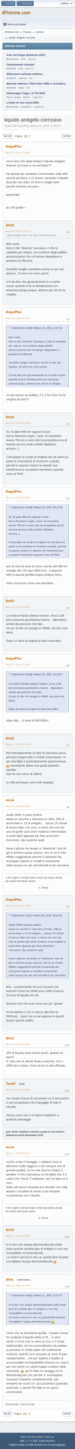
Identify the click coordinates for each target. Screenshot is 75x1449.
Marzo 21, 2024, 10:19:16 (18, 1285)
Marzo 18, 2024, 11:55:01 (18, 152)
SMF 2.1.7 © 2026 (28, 1441)
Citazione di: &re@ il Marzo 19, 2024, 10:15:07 (37, 674)
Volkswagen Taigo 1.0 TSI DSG (25, 93)
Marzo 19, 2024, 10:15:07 (18, 607)
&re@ (10, 225)
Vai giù (8, 136)
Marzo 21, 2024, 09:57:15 (18, 1153)
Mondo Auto (12, 59)
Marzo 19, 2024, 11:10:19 (18, 744)
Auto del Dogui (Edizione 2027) (26, 54)
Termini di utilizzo (35, 1437)
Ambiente (11, 68)
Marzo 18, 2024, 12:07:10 (18, 231)
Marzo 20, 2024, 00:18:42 (18, 806)
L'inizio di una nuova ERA (22, 102)
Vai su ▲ (50, 1437)
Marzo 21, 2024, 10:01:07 (18, 1236)
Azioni (67, 136)
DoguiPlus (14, 146)
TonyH (11, 1083)
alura (9, 1279)
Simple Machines (47, 1441)
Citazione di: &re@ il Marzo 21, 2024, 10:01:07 (37, 1295)
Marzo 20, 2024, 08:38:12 (18, 1044)
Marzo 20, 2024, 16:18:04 (18, 1090)
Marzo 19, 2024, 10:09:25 (18, 497)
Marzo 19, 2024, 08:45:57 (18, 318)
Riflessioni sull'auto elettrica (24, 73)
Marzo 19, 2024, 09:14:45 (18, 423)
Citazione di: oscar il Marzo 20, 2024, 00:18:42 (37, 915)
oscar (10, 800)
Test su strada (13, 97)
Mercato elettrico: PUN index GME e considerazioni (37, 83)
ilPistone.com (16, 12)
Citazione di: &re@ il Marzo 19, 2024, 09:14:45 (37, 507)
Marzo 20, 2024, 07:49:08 (18, 906)
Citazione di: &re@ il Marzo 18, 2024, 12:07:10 (37, 328)
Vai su (7, 1414)
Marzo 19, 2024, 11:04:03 (18, 664)
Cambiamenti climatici (20, 64)
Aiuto (23, 1437)
